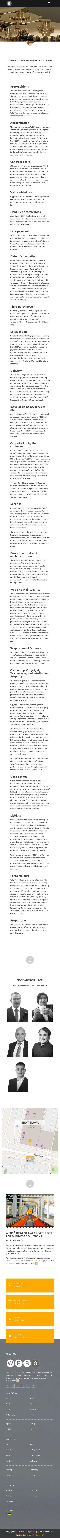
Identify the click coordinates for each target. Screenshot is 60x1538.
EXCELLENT (35, 1535)
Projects (33, 1409)
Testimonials (10, 1415)
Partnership (34, 1470)
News (8, 1404)
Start (7, 1398)
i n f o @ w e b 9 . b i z (19, 1337)
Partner (10, 1439)
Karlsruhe (9, 1501)
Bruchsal (9, 1496)
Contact (33, 1475)
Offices (10, 1485)
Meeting (9, 1470)
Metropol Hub (35, 1450)
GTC (31, 1429)
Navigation (12, 1393)
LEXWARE (9, 1450)
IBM (31, 1444)
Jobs (31, 1404)
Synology (9, 1461)
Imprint (8, 1424)
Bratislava (33, 1490)
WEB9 (32, 1398)
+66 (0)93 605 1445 (19, 1303)
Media (32, 1415)
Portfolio (9, 1409)
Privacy (32, 1424)
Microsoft (9, 1455)
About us (11, 1354)
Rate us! (8, 1475)
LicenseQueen (35, 1455)
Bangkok (9, 1490)
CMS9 (20, 1535)
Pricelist (8, 1429)
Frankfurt (33, 1496)
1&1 (7, 1444)
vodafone (33, 1461)
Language (10, 1510)
